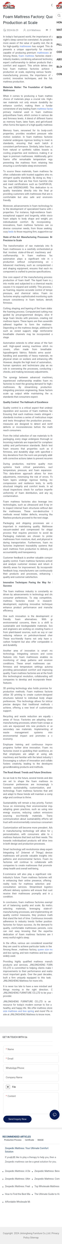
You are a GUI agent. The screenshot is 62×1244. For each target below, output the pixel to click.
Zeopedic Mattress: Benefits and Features (47, 1171)
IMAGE (41, 1140)
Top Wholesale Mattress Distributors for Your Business (47, 1186)
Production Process (12, 1140)
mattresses (25, 46)
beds (10, 231)
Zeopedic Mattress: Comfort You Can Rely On (47, 1178)
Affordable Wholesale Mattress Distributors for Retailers (17, 1201)
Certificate (29, 1140)
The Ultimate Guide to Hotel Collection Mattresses (47, 1194)
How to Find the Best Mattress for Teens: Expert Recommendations (17, 1194)
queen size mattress (48, 949)
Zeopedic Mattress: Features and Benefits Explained (17, 1186)
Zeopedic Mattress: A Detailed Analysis (17, 1171)
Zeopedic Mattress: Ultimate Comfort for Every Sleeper (17, 1178)
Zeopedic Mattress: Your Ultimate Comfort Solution (26, 1150)
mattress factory (45, 108)
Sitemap (34, 1237)
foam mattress (26, 56)
